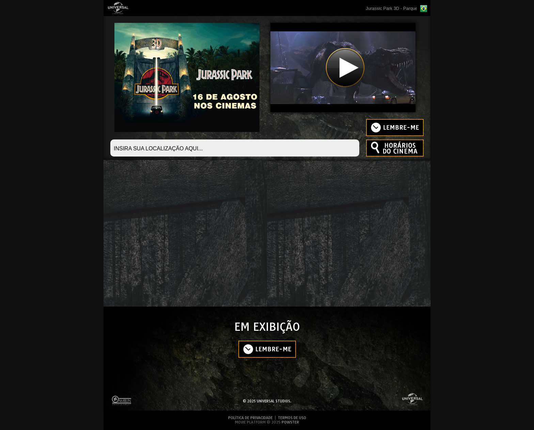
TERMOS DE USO (292, 417)
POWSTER (290, 422)
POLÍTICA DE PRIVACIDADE (251, 417)
